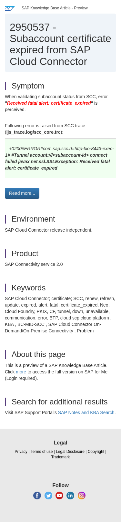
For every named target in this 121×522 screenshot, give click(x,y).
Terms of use (42, 451)
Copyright (96, 451)
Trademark (60, 457)
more (21, 371)
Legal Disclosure (70, 451)
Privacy (21, 451)
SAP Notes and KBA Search (86, 412)
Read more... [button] (22, 193)
